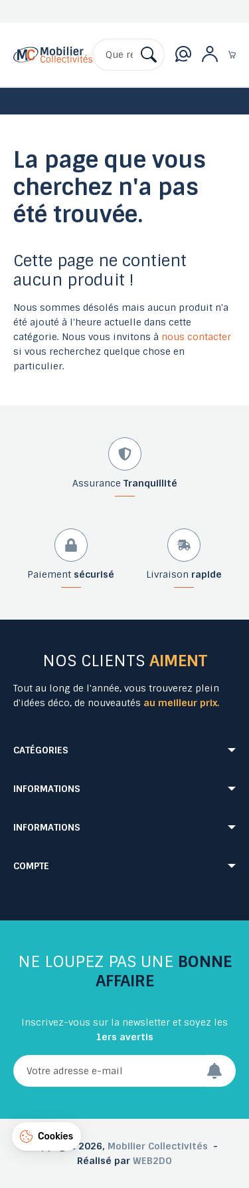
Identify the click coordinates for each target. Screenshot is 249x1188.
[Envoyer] (221, 1071)
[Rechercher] (128, 55)
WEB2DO (152, 1161)
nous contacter (196, 337)
